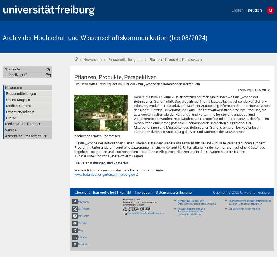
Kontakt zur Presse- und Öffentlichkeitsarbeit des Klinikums (197, 202)
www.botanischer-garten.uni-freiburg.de (104, 175)
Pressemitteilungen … (125, 59)
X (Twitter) (84, 208)
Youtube (82, 223)
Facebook (83, 201)
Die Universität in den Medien (244, 208)
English (238, 10)
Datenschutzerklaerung (174, 192)
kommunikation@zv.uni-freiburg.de (146, 213)
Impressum (143, 192)
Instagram (83, 215)
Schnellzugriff (16, 75)
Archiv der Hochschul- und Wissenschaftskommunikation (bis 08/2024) (105, 38)
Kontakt (125, 192)
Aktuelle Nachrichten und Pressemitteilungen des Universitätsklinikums (191, 211)
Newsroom (92, 59)
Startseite (76, 59)
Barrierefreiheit (104, 192)
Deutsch (255, 10)
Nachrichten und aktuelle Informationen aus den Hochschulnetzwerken (250, 202)
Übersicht (82, 192)
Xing (80, 230)
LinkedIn (82, 237)
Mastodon (83, 244)
